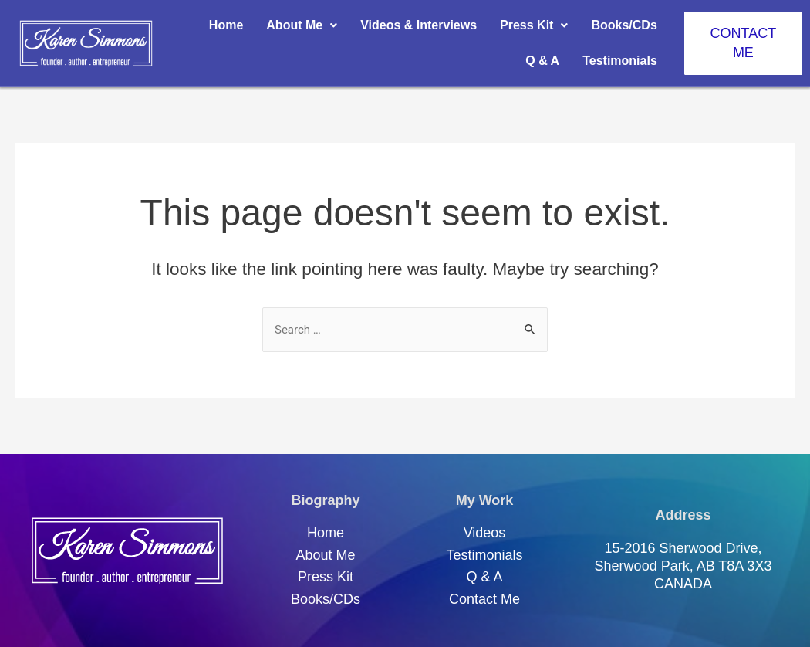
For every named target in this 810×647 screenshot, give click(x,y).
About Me (301, 25)
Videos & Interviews (418, 25)
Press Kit (534, 25)
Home (226, 25)
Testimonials (619, 60)
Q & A (542, 60)
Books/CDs (623, 25)
